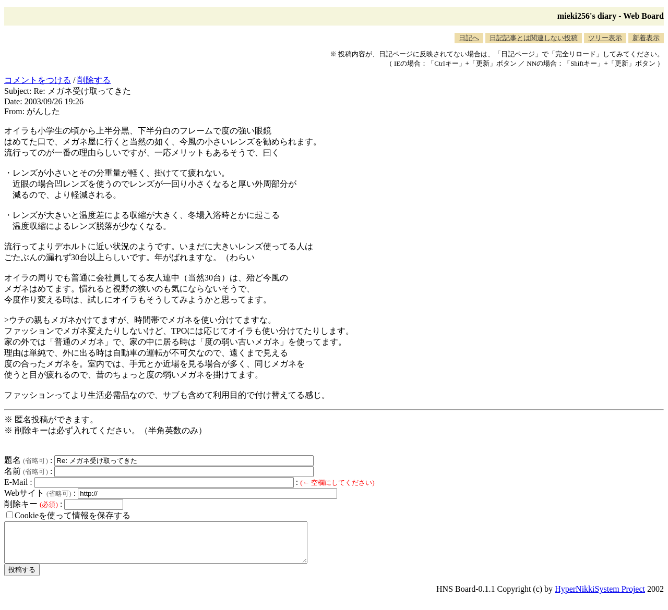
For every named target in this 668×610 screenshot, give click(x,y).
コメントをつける (37, 80)
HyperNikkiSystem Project (600, 596)
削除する (94, 80)
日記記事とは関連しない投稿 (534, 38)
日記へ (469, 38)
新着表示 (646, 38)
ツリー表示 (605, 38)
